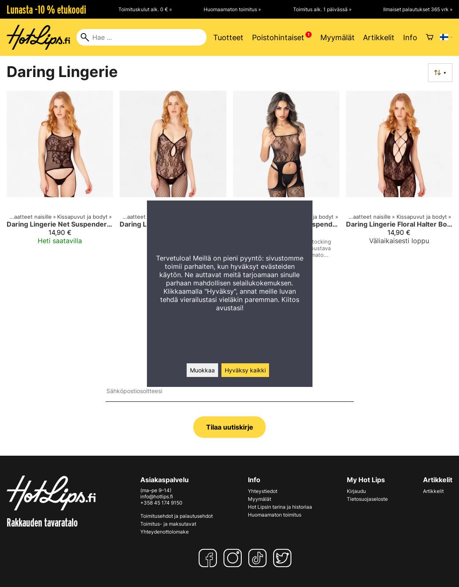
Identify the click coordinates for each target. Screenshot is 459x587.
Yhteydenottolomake (164, 532)
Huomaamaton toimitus (274, 515)
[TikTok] (259, 558)
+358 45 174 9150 (161, 503)
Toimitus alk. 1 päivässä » (322, 9)
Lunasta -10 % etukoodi (46, 9)
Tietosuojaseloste (367, 499)
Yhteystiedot (262, 491)
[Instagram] (234, 558)
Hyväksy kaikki (245, 370)
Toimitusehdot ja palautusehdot (176, 516)
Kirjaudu (356, 491)
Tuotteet (228, 37)
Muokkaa (202, 370)
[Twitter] (284, 558)
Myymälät (337, 37)
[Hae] (142, 37)
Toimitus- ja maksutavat (168, 524)
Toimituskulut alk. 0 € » (145, 9)
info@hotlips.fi (156, 496)
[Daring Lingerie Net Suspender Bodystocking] (60, 182)
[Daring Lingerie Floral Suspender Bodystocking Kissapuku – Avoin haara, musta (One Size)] (286, 182)
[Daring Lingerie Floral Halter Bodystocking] (399, 182)
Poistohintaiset (278, 37)
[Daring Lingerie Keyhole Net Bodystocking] (173, 182)
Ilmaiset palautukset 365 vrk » (417, 9)
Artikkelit (378, 37)
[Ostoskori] (429, 37)
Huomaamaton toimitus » (232, 9)
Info (410, 37)
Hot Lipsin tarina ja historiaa (280, 507)
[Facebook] (209, 558)
